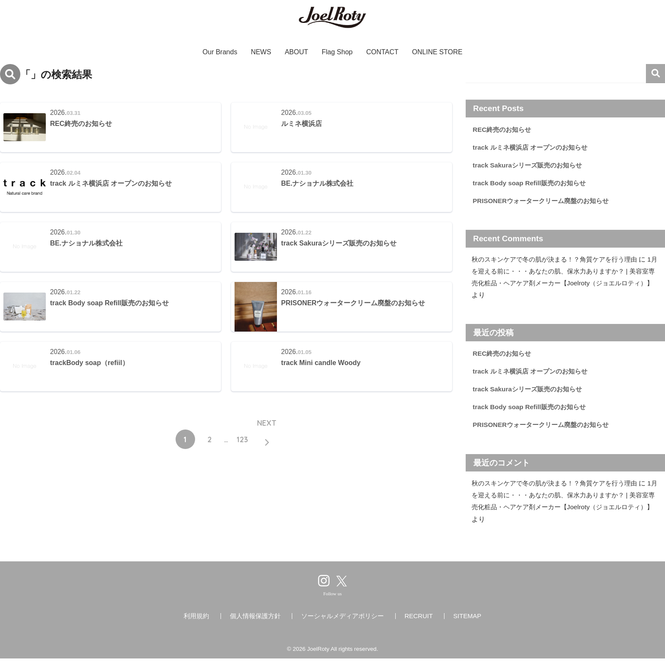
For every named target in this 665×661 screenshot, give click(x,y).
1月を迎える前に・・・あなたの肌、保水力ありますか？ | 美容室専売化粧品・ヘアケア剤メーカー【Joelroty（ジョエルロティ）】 (565, 284)
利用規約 (196, 618)
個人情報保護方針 (255, 618)
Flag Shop (337, 52)
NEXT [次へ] (267, 425)
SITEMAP (467, 618)
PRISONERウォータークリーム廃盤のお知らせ (544, 201)
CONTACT (382, 52)
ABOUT (296, 52)
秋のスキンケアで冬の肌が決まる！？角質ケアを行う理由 (560, 260)
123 (242, 439)
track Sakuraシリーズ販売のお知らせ (530, 165)
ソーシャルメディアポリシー (342, 618)
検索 (655, 73)
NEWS (261, 52)
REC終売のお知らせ (503, 129)
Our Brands (220, 52)
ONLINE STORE (437, 52)
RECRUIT (419, 618)
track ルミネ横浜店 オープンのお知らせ (533, 147)
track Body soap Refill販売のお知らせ (531, 183)
